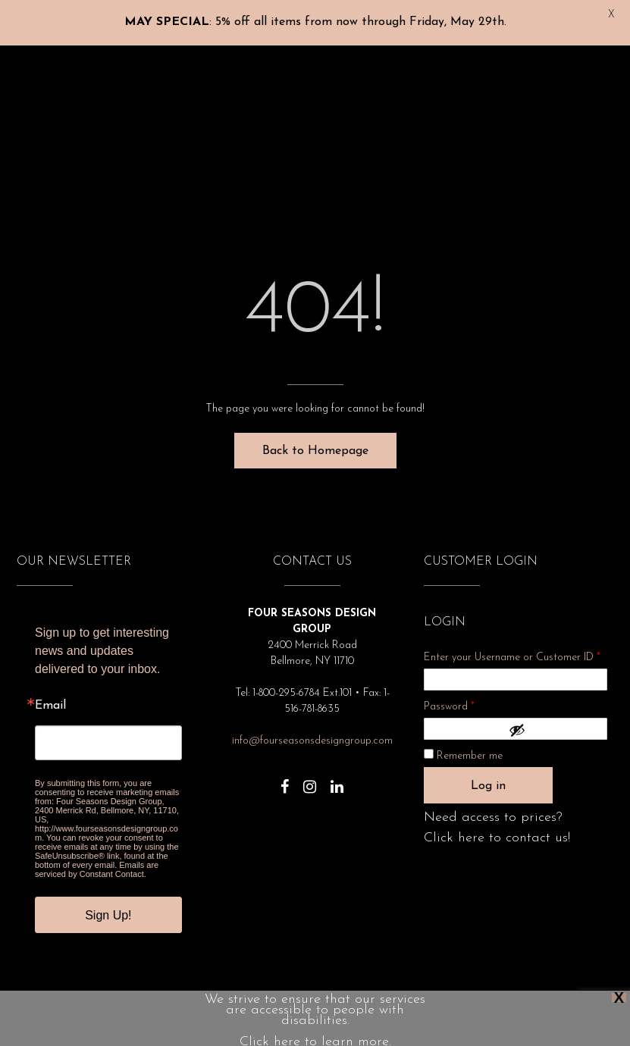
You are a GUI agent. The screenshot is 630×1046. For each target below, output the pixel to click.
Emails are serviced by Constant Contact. (96, 862)
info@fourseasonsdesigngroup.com (312, 733)
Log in (488, 778)
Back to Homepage (315, 443)
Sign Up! (108, 907)
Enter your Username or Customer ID (512, 650)
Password (469, 697)
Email (50, 698)
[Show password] (554, 722)
